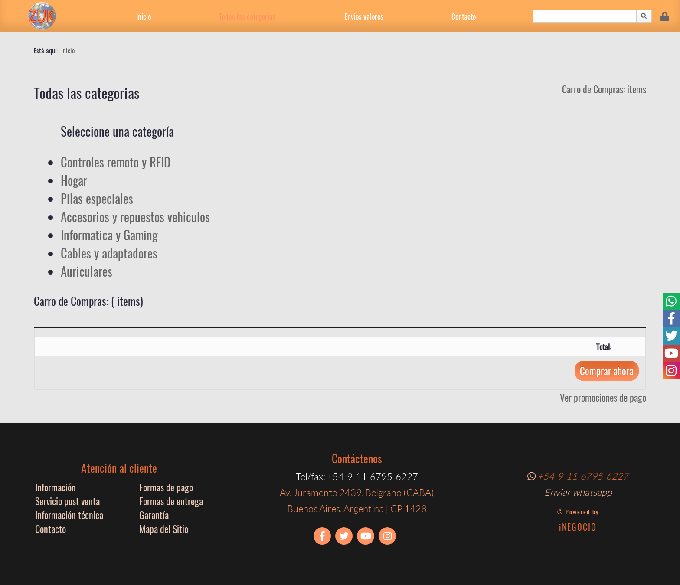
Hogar (74, 180)
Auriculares (86, 271)
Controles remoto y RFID (115, 162)
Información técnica (69, 515)
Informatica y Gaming (109, 235)
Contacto (463, 16)
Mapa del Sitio (163, 529)
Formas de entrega (171, 501)
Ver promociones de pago (603, 397)
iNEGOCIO (578, 526)
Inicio (143, 16)
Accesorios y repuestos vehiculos (135, 216)
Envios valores (363, 16)
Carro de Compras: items (604, 89)
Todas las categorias (247, 16)
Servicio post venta (67, 501)
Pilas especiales (97, 198)
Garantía (154, 515)
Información (55, 487)
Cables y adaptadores (109, 253)
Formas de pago (166, 487)
